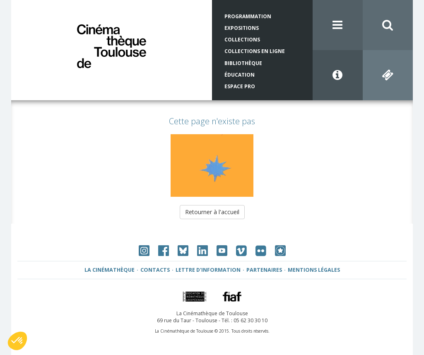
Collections (242, 39)
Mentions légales (314, 269)
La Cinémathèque (109, 269)
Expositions (241, 27)
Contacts (155, 269)
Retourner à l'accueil (212, 212)
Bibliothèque (243, 63)
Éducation (239, 74)
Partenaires (264, 269)
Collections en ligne (254, 51)
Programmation (247, 16)
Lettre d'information (208, 269)
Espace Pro (239, 86)
